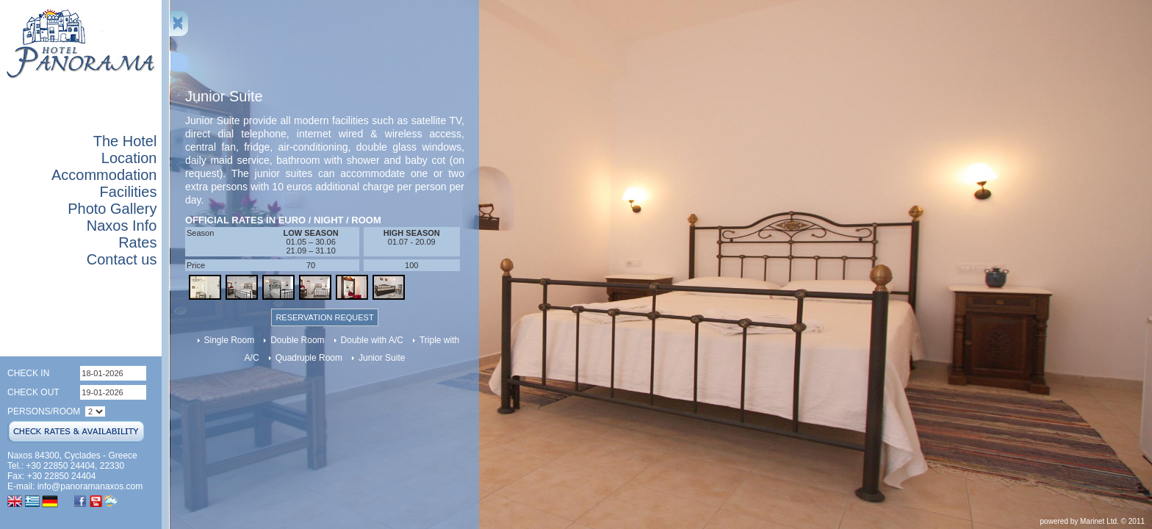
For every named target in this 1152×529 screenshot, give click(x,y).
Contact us (122, 259)
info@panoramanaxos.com (90, 486)
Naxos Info (122, 225)
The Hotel (125, 141)
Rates (137, 242)
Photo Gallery (112, 209)
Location (129, 158)
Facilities (128, 192)
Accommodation (103, 175)
